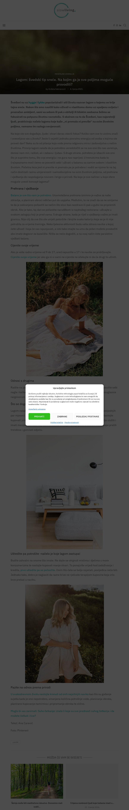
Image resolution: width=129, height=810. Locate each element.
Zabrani (62, 416)
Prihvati (39, 416)
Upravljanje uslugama (37, 409)
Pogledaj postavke (87, 416)
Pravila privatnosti (72, 422)
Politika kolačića (56, 422)
